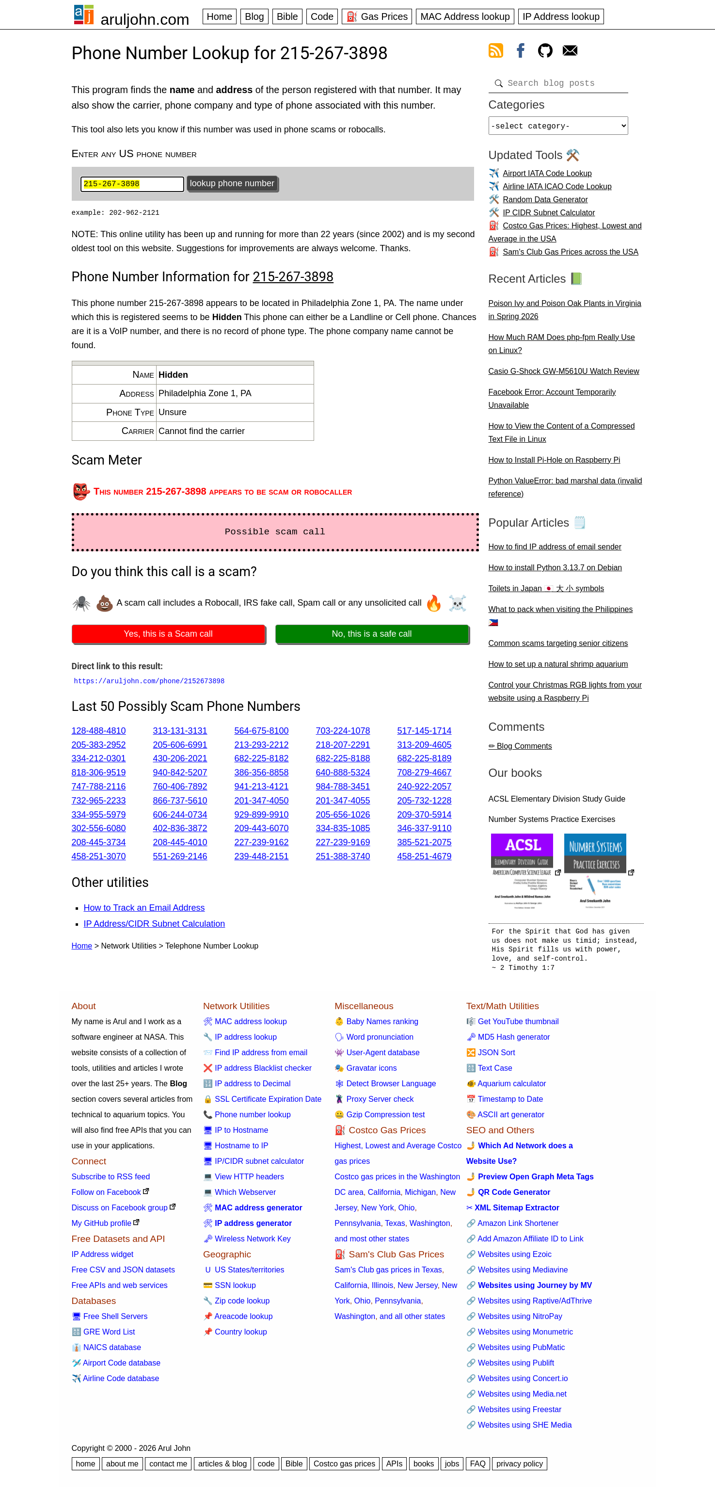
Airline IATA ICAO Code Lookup (557, 190)
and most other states (371, 1243)
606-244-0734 (180, 815)
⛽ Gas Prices (377, 16)
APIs (394, 1468)
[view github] (545, 52)
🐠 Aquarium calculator (506, 1087)
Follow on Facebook (106, 1196)
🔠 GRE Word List (103, 1336)
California (384, 1196)
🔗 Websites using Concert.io (517, 1382)
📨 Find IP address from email (255, 1056)
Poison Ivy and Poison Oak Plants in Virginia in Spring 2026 (565, 313)
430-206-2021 (180, 760)
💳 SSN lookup (229, 1289)
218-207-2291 (343, 746)
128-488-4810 (99, 732)
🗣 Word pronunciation (373, 1041)
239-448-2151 (262, 857)
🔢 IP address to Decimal (247, 1087)
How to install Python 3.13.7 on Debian (555, 571)
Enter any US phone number (134, 153)
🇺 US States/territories (244, 1274)
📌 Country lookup (235, 1336)
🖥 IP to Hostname (235, 1134)
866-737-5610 (180, 801)
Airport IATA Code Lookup (547, 177)
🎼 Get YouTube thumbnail (512, 1025)
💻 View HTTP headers (243, 1180)
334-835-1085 (343, 830)
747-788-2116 (99, 787)
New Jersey (417, 1289)
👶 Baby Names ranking (376, 1025)
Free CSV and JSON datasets (123, 1274)
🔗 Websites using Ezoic (509, 1258)
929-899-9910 (262, 815)
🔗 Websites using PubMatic (515, 1351)
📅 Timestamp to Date (504, 1103)
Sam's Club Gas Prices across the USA (571, 256)
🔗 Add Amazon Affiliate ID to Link (525, 1243)
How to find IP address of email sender (555, 551)
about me (122, 1468)
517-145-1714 (424, 732)
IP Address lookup (561, 16)
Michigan (420, 1196)
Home (220, 16)
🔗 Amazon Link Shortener (512, 1227)
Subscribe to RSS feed (111, 1180)
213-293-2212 (262, 746)
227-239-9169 (343, 844)
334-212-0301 (99, 760)
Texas (395, 1227)
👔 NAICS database (107, 1351)
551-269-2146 (180, 857)
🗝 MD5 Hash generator (508, 1041)
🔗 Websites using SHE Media (519, 1429)
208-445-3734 (99, 844)
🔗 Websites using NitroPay (514, 1320)
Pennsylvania (357, 1227)
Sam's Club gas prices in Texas (388, 1274)
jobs (452, 1468)
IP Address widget (103, 1258)
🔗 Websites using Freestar (514, 1413)
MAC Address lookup (465, 16)
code (266, 1468)
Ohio (406, 1211)
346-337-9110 (424, 830)
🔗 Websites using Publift (510, 1367)
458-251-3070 (99, 857)
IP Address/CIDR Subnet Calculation (154, 925)
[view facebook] (520, 52)
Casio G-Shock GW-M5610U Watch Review (564, 375)
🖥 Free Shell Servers (110, 1320)
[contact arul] (570, 52)
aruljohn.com (145, 19)
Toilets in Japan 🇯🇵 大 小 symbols (546, 592)
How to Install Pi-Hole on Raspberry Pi (554, 464)
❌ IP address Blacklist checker (257, 1072)
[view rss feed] (496, 52)
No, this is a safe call (372, 635)
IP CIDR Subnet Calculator (549, 216)
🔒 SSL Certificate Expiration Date (262, 1103)
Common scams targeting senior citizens (558, 647)
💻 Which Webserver (239, 1196)
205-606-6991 (180, 746)
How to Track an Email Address (144, 909)
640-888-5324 (343, 774)
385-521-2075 (424, 844)
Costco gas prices (344, 1468)
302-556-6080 (99, 830)
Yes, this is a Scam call (168, 635)
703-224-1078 (343, 732)
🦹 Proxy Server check (373, 1103)
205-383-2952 (99, 746)
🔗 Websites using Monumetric (519, 1336)
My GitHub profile (102, 1227)
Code (322, 16)
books (423, 1468)
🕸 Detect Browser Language (385, 1087)
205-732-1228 (424, 801)
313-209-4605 (424, 746)
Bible (287, 16)
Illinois (382, 1289)
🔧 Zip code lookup (236, 1305)
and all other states (412, 1320)
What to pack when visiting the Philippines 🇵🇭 (561, 619)
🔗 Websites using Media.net (516, 1398)
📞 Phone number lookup (247, 1118)
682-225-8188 (343, 760)
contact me (168, 1468)
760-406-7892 (180, 787)
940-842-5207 (180, 774)
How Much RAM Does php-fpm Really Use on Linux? (562, 347)
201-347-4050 (262, 801)
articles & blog (222, 1468)
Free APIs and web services (120, 1289)
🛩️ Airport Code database (116, 1367)
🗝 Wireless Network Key (247, 1243)
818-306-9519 (99, 774)
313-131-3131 (180, 732)
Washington (430, 1227)
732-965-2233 (99, 801)
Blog (254, 16)
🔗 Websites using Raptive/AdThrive (529, 1305)
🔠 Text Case (489, 1072)
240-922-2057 (424, 787)
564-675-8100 (262, 732)
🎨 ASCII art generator (505, 1118)
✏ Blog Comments (520, 750)
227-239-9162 (262, 844)
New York (377, 1211)
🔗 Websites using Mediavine (517, 1274)
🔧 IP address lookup (240, 1041)
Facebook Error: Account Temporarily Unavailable (552, 402)
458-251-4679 (424, 857)
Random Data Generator (545, 203)
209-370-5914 (424, 815)
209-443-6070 (262, 830)
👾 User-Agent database (377, 1056)
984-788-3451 (343, 787)
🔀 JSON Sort (490, 1056)
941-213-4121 (262, 787)
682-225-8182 (262, 760)
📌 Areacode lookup (238, 1320)
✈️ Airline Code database (115, 1382)
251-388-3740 (343, 857)
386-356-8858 (262, 774)
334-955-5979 (99, 815)
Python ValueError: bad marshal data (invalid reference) (565, 491)
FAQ (478, 1468)
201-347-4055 (343, 801)
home (85, 1468)
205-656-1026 (343, 815)
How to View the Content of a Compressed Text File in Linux (562, 436)
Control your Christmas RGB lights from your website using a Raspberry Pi (565, 695)
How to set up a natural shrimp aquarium (558, 668)
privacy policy (519, 1468)
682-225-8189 (424, 760)
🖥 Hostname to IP (236, 1149)
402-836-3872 (180, 830)
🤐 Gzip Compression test (379, 1118)
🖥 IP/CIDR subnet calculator (253, 1165)
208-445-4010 (180, 844)
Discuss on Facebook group (120, 1211)
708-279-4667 (424, 774)
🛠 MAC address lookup (245, 1025)
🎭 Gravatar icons (365, 1072)
